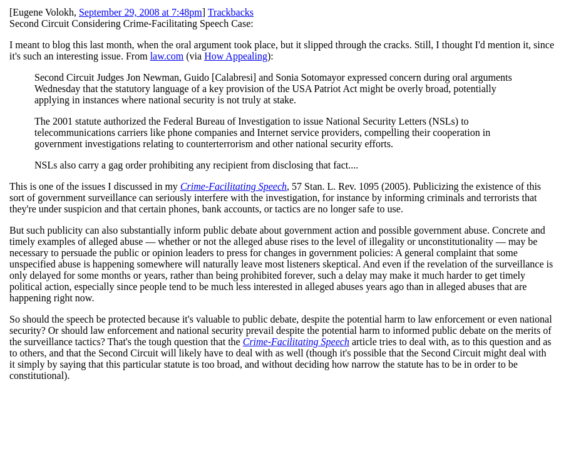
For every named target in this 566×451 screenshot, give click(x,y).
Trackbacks (231, 12)
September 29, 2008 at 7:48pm (140, 12)
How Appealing (235, 56)
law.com (167, 56)
